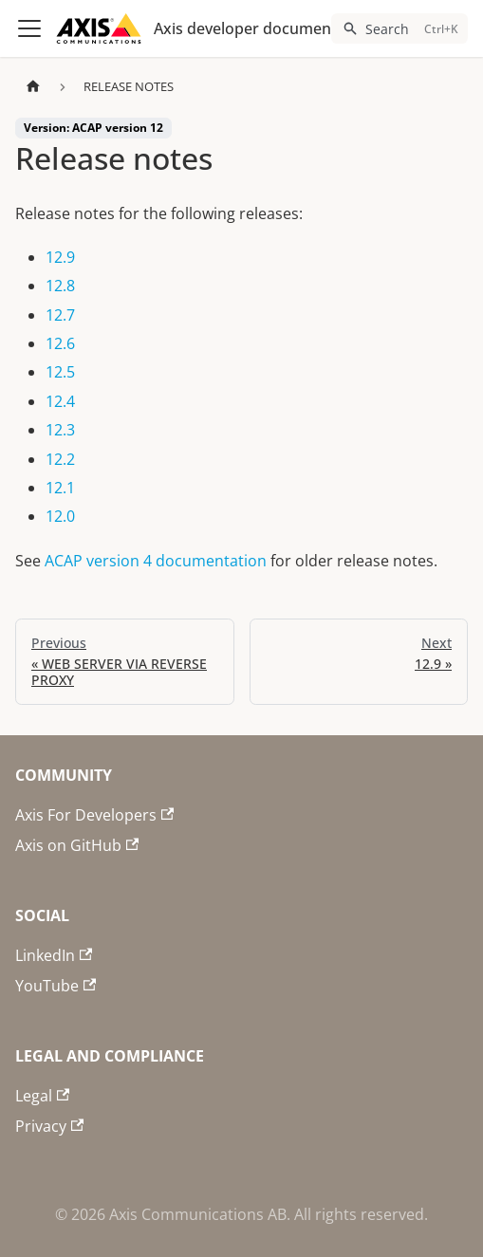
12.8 (60, 285)
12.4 (60, 401)
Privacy (49, 1126)
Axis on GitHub (77, 845)
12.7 (60, 315)
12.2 (60, 459)
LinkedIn (53, 955)
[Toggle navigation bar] (29, 28)
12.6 (60, 343)
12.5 (60, 371)
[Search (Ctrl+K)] (399, 28)
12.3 (60, 429)
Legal (42, 1095)
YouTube (55, 985)
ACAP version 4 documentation (156, 560)
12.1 (60, 487)
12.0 (60, 516)
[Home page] (33, 87)
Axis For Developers (94, 814)
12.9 (60, 257)
